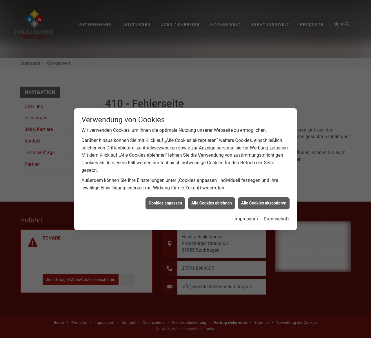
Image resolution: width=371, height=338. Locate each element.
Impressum (246, 206)
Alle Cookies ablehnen (211, 190)
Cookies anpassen (165, 190)
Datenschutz (277, 206)
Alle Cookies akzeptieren (263, 190)
